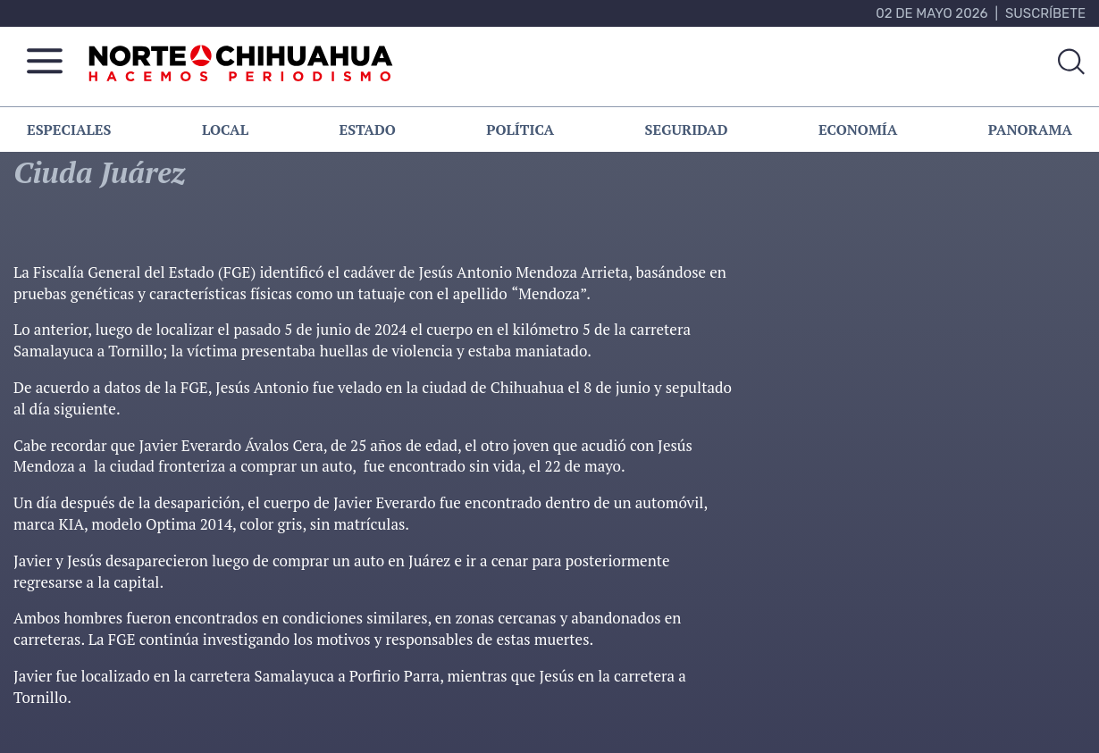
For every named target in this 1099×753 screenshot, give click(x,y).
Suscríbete (1045, 13)
